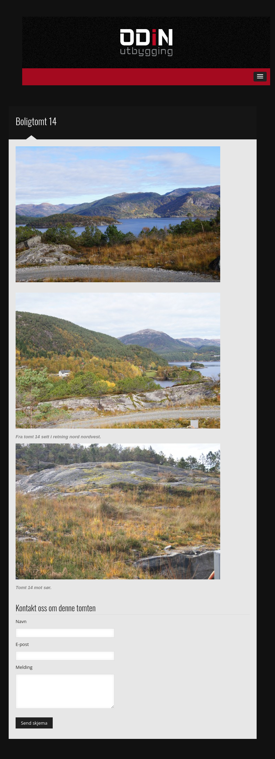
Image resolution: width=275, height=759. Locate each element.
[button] (260, 76)
